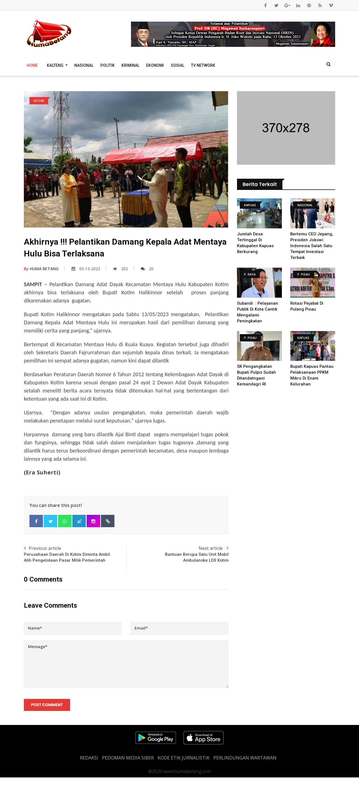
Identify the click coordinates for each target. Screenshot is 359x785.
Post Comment (47, 712)
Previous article (75, 557)
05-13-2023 (86, 268)
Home (32, 65)
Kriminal (130, 65)
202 (120, 268)
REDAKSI (89, 765)
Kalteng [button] (55, 65)
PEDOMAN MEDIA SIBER (128, 765)
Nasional (83, 65)
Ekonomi (155, 65)
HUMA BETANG (41, 268)
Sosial (177, 65)
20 (147, 268)
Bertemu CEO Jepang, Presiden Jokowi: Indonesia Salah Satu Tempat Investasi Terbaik (312, 245)
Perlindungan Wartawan (245, 765)
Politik (107, 65)
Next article (177, 554)
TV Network (203, 65)
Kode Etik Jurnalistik (184, 765)
